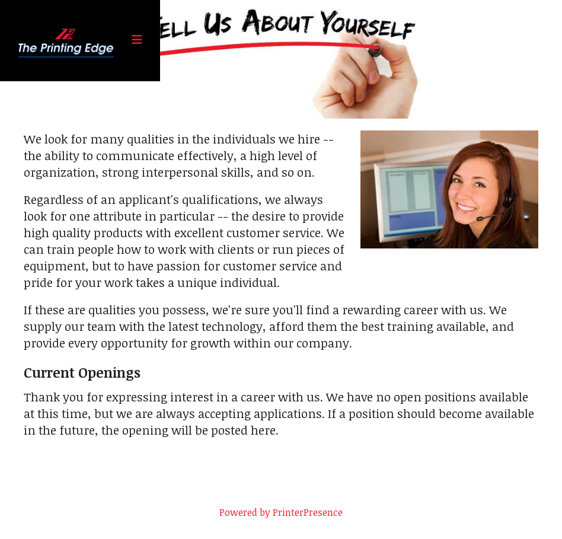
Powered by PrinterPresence (281, 512)
